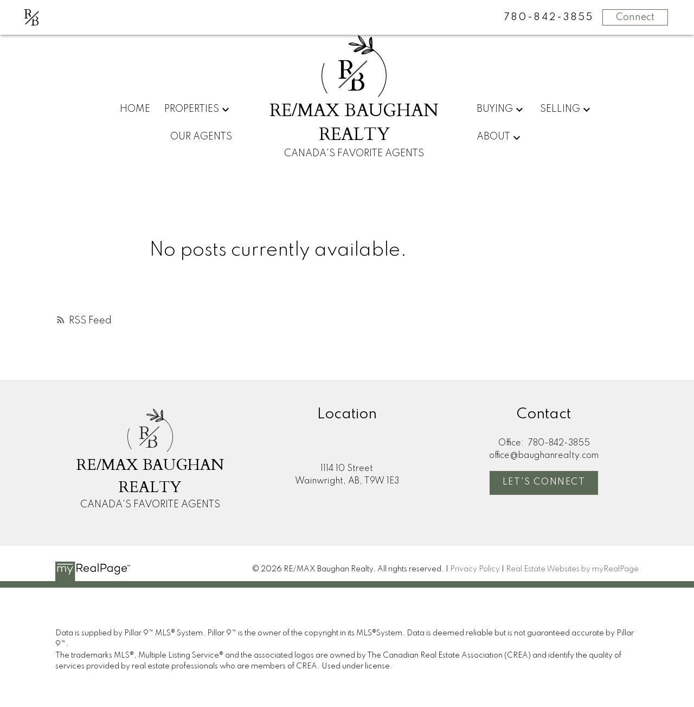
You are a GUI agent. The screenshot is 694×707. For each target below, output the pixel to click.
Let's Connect (544, 482)
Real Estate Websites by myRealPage (572, 569)
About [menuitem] (493, 137)
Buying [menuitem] (495, 109)
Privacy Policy (475, 569)
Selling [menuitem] (560, 109)
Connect (635, 17)
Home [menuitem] (135, 109)
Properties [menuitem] (191, 109)
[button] (544, 483)
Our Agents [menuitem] (201, 137)
